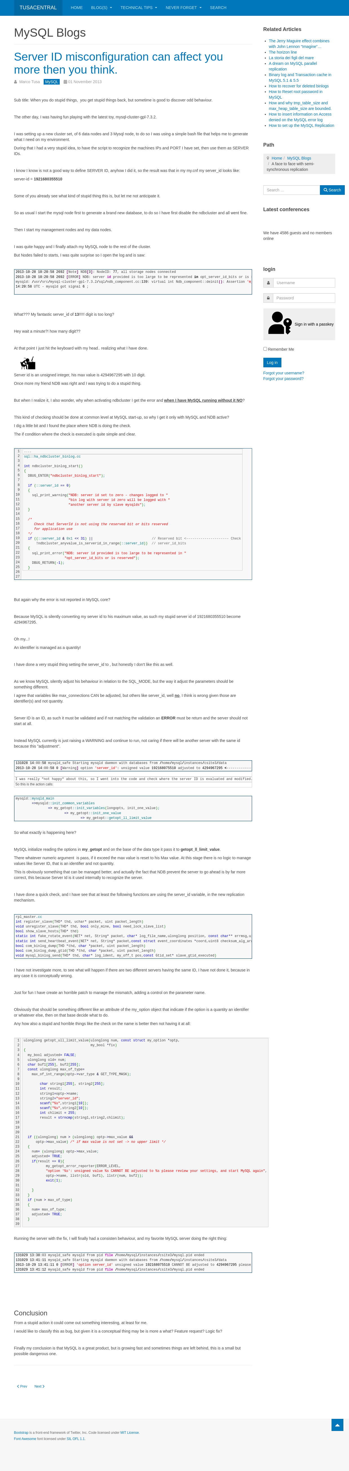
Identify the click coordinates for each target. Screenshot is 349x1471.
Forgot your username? (283, 373)
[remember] (265, 349)
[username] (304, 283)
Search (218, 7)
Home (77, 7)
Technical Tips (139, 7)
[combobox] (291, 190)
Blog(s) (101, 7)
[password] (304, 298)
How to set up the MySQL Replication (301, 125)
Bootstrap (21, 1433)
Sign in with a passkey (299, 324)
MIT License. (129, 1433)
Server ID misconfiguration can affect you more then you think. (122, 63)
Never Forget (183, 7)
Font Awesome (25, 1439)
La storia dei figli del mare (291, 58)
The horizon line (283, 52)
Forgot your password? (283, 378)
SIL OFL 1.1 (76, 1439)
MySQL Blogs (299, 158)
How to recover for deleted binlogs (299, 86)
